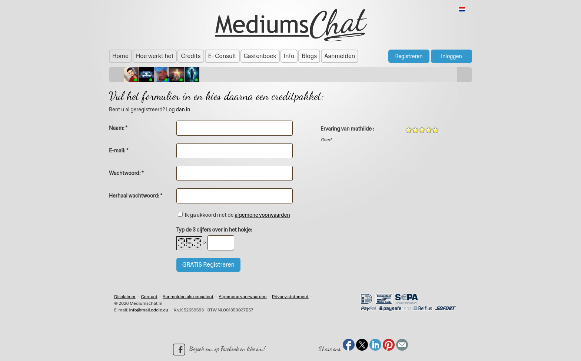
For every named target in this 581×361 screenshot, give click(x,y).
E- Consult (222, 56)
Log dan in (178, 109)
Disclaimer (125, 297)
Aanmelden (339, 56)
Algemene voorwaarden (242, 297)
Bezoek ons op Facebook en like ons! (219, 349)
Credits (190, 56)
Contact (149, 297)
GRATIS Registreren (208, 265)
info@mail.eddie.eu (148, 310)
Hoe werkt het (155, 56)
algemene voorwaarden (262, 215)
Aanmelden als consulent (188, 297)
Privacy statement (290, 297)
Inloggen (451, 56)
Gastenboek (260, 56)
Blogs (309, 56)
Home (120, 56)
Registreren (408, 56)
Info (289, 56)
